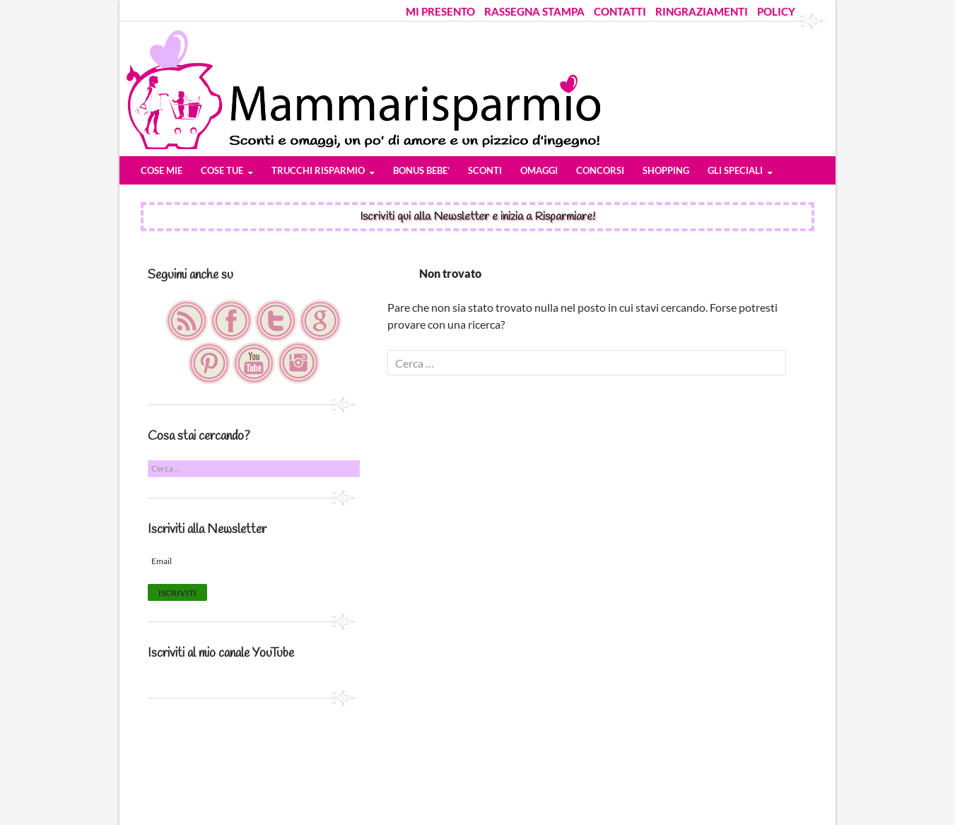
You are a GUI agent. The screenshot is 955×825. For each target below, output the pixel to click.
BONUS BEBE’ (421, 170)
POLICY (776, 11)
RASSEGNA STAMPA (534, 11)
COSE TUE (222, 170)
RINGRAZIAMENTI (701, 11)
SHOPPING (666, 170)
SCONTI (485, 170)
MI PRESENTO (440, 11)
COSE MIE (161, 170)
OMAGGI (539, 170)
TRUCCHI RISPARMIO (318, 170)
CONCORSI (600, 170)
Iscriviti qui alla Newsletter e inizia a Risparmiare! (477, 217)
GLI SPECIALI (735, 170)
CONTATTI (620, 11)
